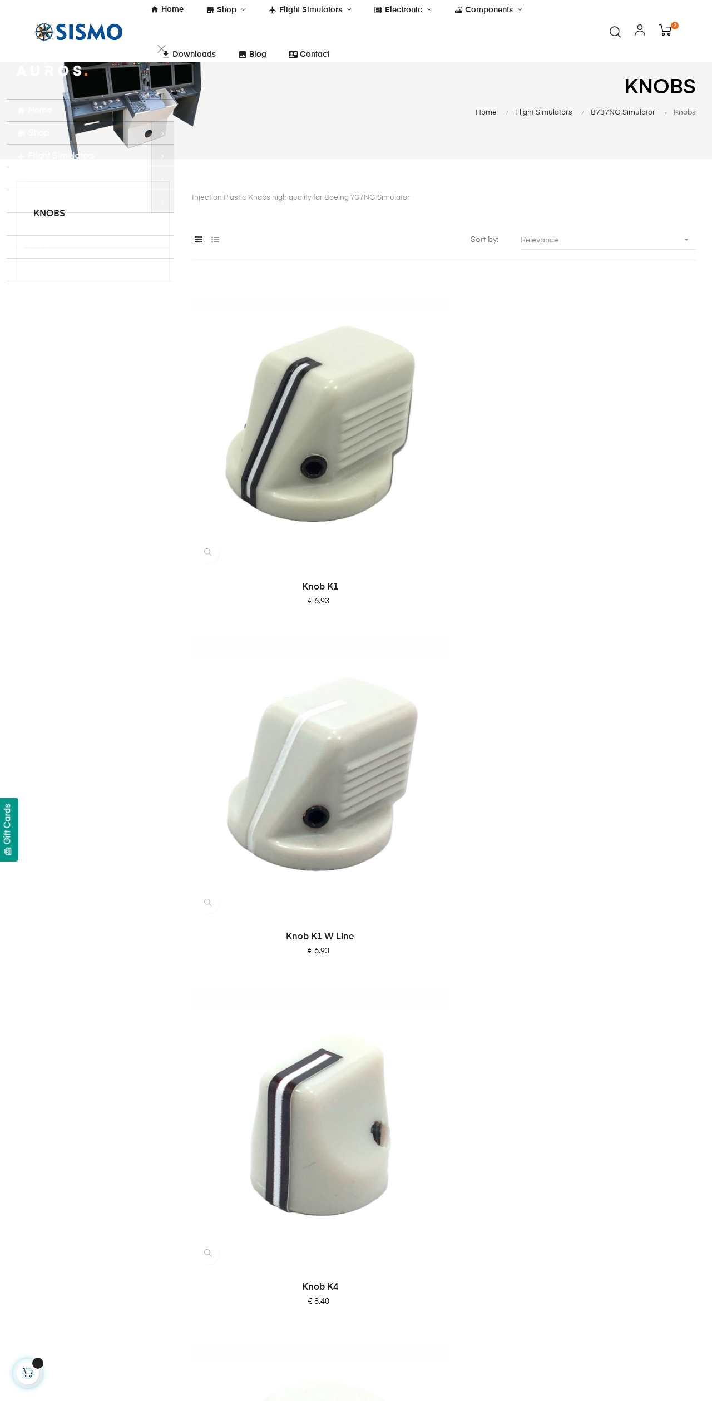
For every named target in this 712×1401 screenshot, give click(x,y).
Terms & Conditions (285, 1155)
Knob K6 (268, 721)
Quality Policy (274, 1255)
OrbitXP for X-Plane (403, 1248)
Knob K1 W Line (444, 491)
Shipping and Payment (291, 1195)
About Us (384, 1155)
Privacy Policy (274, 1235)
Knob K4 (619, 491)
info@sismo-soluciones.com (63, 1282)
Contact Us (388, 1175)
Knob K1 (268, 491)
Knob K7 (619, 721)
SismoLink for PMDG (406, 1268)
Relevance (608, 265)
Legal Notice (272, 1215)
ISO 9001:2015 (276, 1275)
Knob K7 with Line (443, 721)
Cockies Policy (276, 1175)
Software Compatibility (410, 1288)
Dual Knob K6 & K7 (268, 951)
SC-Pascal (387, 1228)
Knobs (49, 239)
